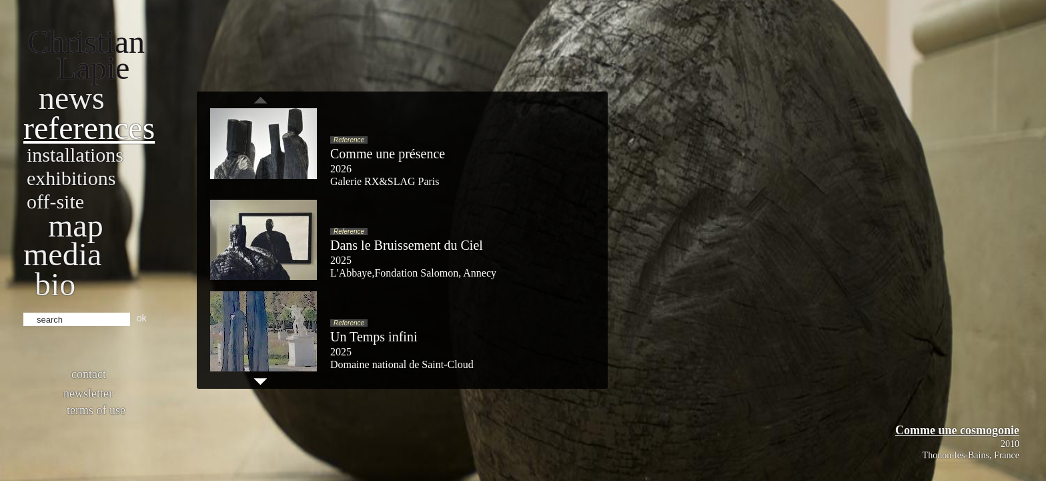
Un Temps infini (373, 336)
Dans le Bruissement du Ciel (406, 245)
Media (62, 254)
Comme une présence (387, 153)
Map (75, 225)
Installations (75, 155)
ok (142, 318)
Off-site (55, 201)
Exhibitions (71, 178)
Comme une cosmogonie (957, 430)
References (89, 128)
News (72, 98)
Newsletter (88, 393)
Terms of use (96, 410)
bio (55, 284)
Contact (88, 374)
